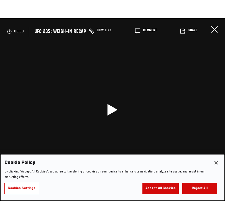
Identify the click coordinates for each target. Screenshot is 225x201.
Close (214, 29)
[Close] (216, 163)
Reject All (199, 188)
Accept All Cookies (160, 188)
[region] (112, 177)
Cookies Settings (21, 188)
